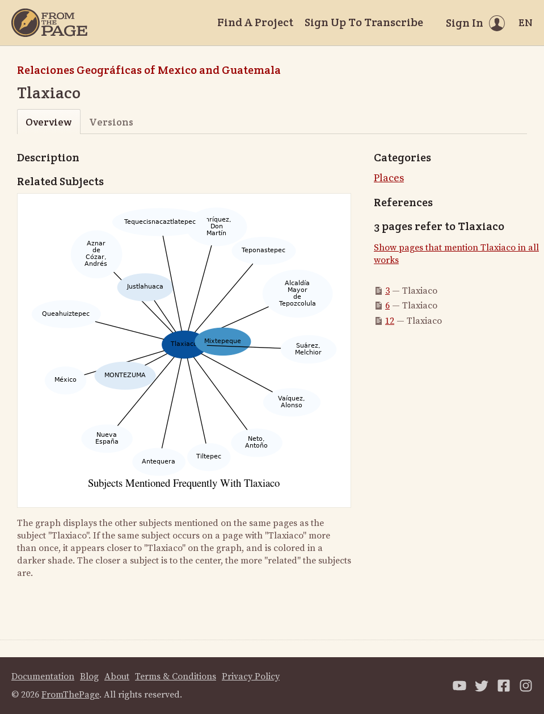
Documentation (42, 676)
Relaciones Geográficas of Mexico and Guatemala (149, 69)
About (116, 676)
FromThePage (70, 694)
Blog (89, 676)
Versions (111, 121)
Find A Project (255, 22)
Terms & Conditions (175, 676)
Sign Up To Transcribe (364, 22)
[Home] (49, 23)
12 (389, 321)
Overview (48, 121)
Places (389, 178)
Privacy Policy (251, 676)
